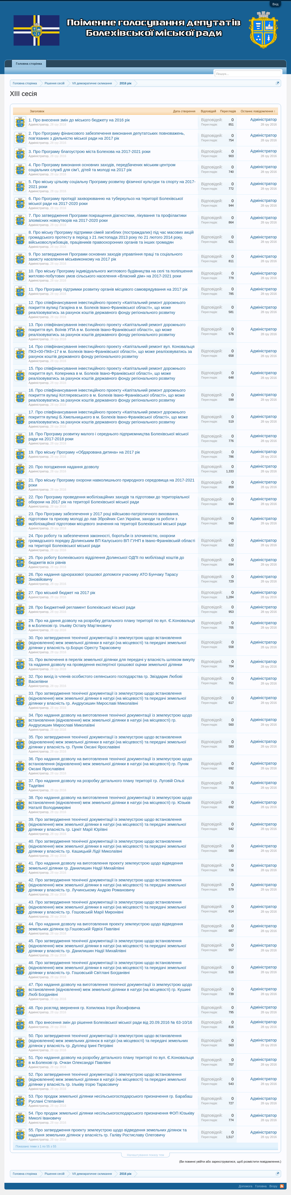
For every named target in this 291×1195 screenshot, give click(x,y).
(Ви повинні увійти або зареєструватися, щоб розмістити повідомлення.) (230, 1161)
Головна (261, 1186)
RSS (282, 1186)
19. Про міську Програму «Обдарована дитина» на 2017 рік (84, 452)
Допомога (245, 1186)
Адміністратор (39, 124)
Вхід (276, 4)
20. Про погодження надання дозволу (64, 467)
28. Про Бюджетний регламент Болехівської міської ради (82, 607)
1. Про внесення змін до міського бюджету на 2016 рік (79, 120)
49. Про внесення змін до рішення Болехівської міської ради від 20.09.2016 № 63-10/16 (110, 1022)
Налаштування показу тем (145, 1155)
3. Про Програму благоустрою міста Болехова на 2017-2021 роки (89, 151)
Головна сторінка (29, 63)
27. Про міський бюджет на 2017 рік (62, 592)
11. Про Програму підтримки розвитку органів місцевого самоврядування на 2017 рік (108, 289)
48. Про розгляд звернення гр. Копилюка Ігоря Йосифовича (84, 1008)
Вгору (273, 1186)
